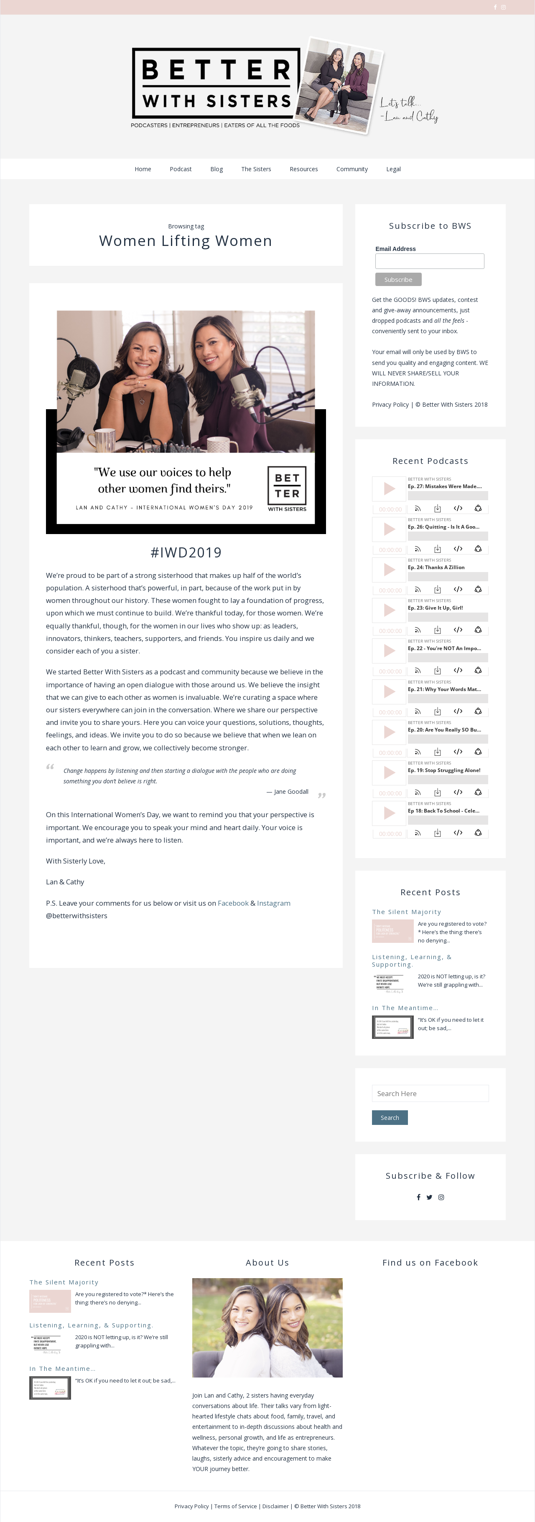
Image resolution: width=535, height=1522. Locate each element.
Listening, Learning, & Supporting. (412, 960)
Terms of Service (235, 1506)
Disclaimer (275, 1506)
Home (143, 169)
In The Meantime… (405, 1007)
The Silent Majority (407, 911)
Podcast (181, 169)
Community (352, 169)
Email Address (395, 249)
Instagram (273, 903)
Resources (304, 169)
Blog (216, 169)
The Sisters (256, 169)
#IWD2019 (186, 552)
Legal (393, 169)
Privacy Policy (390, 404)
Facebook (233, 903)
